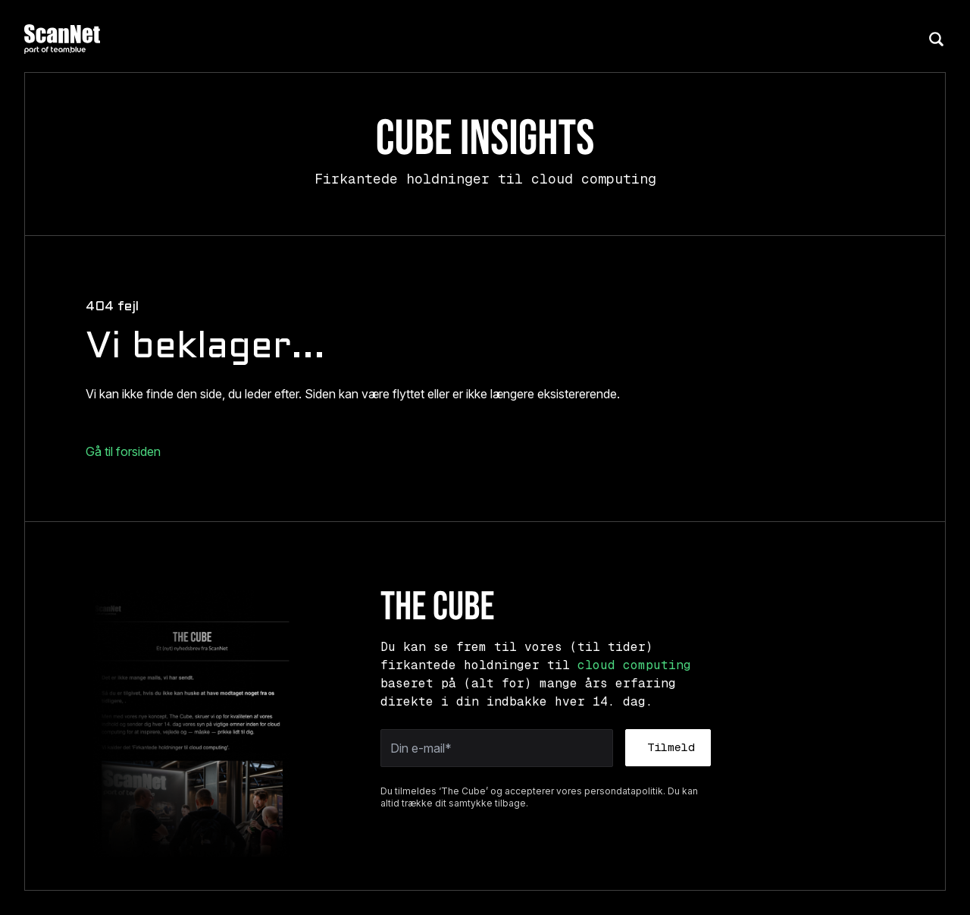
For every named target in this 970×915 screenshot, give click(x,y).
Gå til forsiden (123, 451)
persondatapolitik (623, 791)
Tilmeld (671, 747)
